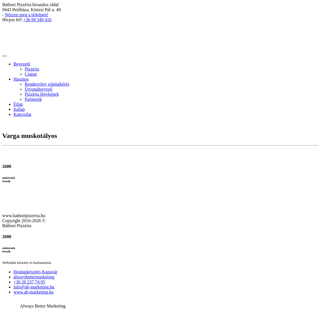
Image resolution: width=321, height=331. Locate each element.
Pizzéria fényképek (42, 94)
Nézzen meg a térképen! (26, 14)
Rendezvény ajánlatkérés (47, 84)
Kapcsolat (22, 114)
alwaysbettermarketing (33, 276)
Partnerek (33, 99)
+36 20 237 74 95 (29, 282)
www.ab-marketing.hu (33, 292)
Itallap (19, 109)
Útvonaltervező (38, 89)
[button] (160, 289)
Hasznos (21, 79)
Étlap (18, 104)
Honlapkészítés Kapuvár (35, 271)
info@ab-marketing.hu (33, 287)
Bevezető (21, 64)
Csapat (31, 74)
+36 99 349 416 (37, 19)
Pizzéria (32, 69)
